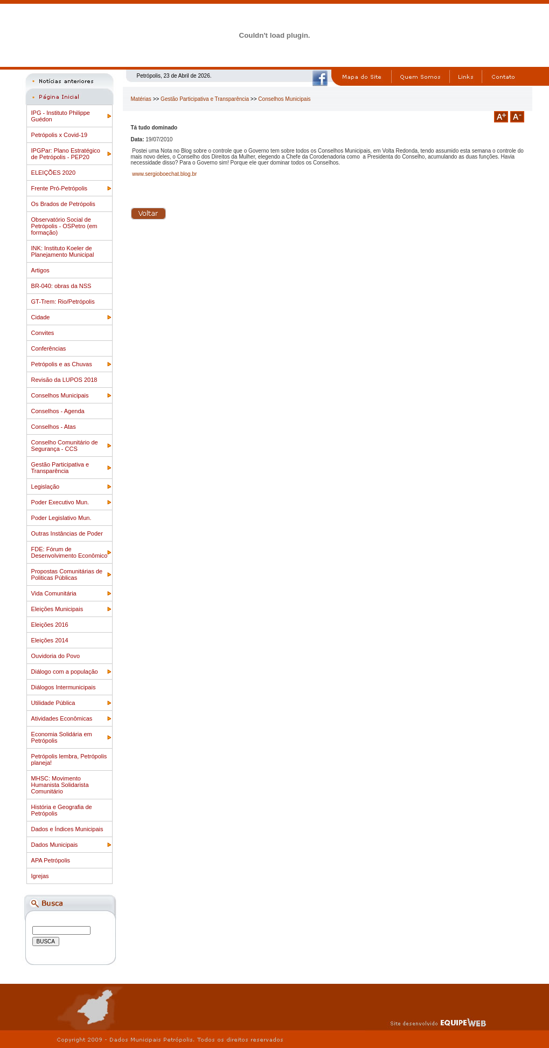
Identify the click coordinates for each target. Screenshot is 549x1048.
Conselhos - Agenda (58, 411)
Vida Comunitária (54, 593)
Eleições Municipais (57, 609)
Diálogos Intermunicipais (63, 687)
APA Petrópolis (51, 860)
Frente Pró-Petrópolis (59, 188)
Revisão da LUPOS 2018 (64, 379)
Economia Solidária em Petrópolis (61, 737)
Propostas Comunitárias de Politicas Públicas (67, 574)
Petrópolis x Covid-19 (59, 135)
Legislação (45, 486)
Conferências (48, 348)
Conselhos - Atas (53, 426)
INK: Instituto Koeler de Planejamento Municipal (62, 251)
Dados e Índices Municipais (67, 829)
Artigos (40, 270)
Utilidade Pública (53, 703)
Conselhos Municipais (60, 395)
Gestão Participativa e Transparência (60, 467)
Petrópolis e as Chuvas (61, 364)
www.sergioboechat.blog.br (164, 174)
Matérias (141, 99)
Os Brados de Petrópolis (63, 204)
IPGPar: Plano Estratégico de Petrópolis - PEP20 (65, 153)
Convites (42, 333)
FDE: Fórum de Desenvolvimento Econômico (69, 552)
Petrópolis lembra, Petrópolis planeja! (69, 759)
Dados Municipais (54, 844)
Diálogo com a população (64, 671)
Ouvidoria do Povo (55, 656)
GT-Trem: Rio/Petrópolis (63, 301)
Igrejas (40, 876)
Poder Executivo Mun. (60, 502)
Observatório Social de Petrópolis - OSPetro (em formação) (64, 226)
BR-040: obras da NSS (61, 286)
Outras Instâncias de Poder (67, 533)
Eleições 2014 (49, 640)
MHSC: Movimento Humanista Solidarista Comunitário (60, 784)
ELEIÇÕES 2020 (53, 172)
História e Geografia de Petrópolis (61, 810)
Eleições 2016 (49, 624)
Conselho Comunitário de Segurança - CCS (64, 445)
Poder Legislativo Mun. (61, 518)
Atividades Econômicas (62, 718)
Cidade (40, 317)
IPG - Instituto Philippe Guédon (60, 115)
